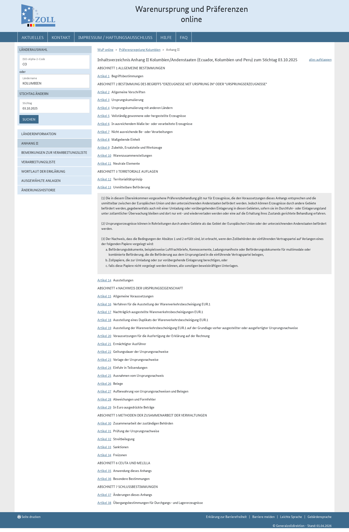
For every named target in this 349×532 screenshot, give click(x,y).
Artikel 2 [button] (103, 91)
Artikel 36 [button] (104, 478)
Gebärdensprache (320, 516)
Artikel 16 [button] (104, 303)
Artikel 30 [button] (104, 423)
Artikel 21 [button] (104, 343)
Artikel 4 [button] (103, 107)
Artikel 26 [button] (104, 383)
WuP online (105, 49)
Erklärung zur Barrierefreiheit (226, 516)
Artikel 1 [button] (103, 75)
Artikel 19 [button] (104, 327)
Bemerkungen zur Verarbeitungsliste (54, 152)
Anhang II (29, 143)
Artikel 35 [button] (104, 470)
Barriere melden (263, 516)
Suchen (29, 119)
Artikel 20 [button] (104, 335)
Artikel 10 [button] (104, 155)
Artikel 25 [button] (104, 375)
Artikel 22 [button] (104, 351)
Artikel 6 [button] (103, 123)
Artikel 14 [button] (104, 280)
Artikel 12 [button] (104, 179)
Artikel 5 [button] (103, 115)
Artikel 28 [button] (104, 399)
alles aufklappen (320, 59)
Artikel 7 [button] (103, 131)
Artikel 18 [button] (104, 319)
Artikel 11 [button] (104, 163)
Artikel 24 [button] (104, 367)
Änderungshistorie (38, 189)
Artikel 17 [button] (104, 311)
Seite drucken (28, 516)
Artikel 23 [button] (104, 359)
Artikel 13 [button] (104, 187)
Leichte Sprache (291, 516)
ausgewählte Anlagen (41, 180)
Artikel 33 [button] (104, 446)
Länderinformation (38, 133)
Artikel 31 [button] (104, 430)
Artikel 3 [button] (103, 99)
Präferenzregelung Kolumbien (139, 49)
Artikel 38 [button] (104, 502)
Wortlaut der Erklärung (43, 171)
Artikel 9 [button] (103, 147)
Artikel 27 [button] (104, 391)
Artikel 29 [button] (104, 407)
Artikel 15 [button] (104, 295)
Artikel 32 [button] (104, 438)
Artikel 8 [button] (103, 139)
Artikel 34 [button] (104, 454)
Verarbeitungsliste (38, 161)
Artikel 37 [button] (104, 494)
